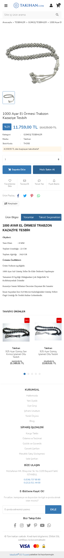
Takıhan (27, 139)
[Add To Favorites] (10, 183)
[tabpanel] (16, 342)
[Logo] (28, 5)
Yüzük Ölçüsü (32, 416)
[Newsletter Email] (24, 509)
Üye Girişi (32, 405)
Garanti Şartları (32, 448)
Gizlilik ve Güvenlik (32, 443)
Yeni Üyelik (32, 400)
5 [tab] (40, 374)
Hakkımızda (32, 395)
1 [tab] (25, 374)
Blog (32, 421)
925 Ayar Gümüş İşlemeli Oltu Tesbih (48, 353)
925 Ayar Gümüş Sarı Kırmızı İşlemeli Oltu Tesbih (16, 354)
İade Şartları (32, 458)
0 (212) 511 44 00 (32, 482)
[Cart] (58, 5)
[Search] (32, 14)
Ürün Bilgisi (11, 217)
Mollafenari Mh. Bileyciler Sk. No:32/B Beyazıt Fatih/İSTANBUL (32, 473)
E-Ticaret (25, 554)
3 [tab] (32, 374)
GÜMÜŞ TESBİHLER (33, 134)
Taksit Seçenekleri (49, 217)
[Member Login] (51, 5)
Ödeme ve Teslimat (32, 438)
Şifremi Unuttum (32, 411)
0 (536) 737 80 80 (32, 479)
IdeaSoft (14, 554)
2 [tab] (28, 374)
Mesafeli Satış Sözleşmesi (32, 453)
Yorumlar (29, 217)
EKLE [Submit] (53, 509)
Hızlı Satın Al (47, 169)
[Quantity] (32, 159)
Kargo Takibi (32, 433)
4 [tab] (36, 374)
